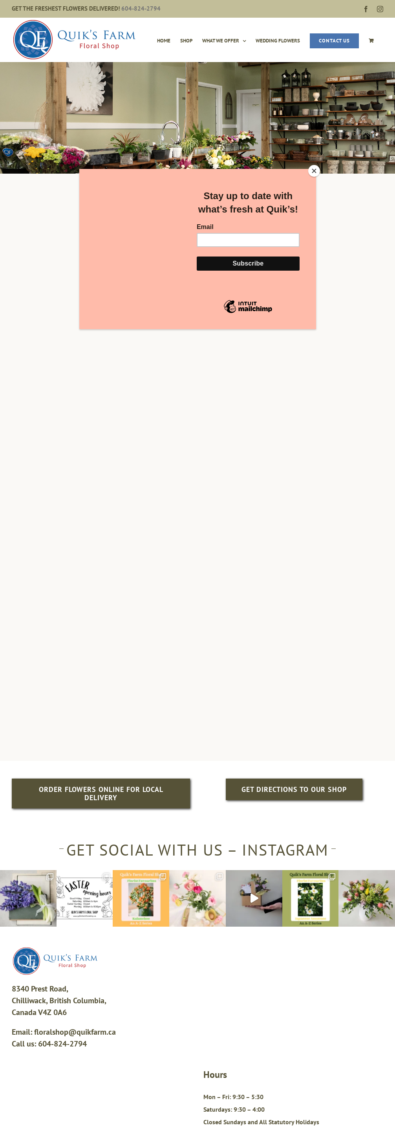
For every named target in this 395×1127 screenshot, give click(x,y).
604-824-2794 (141, 8)
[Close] (314, 171)
